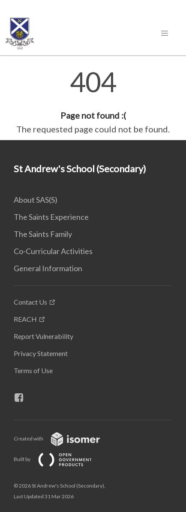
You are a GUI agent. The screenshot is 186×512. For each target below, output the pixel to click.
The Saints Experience (51, 217)
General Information (48, 268)
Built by (59, 459)
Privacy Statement (41, 353)
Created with (64, 438)
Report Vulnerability (43, 336)
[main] (93, 102)
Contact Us (30, 302)
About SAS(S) (35, 199)
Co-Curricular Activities (53, 251)
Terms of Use (33, 370)
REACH (25, 319)
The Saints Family (43, 234)
